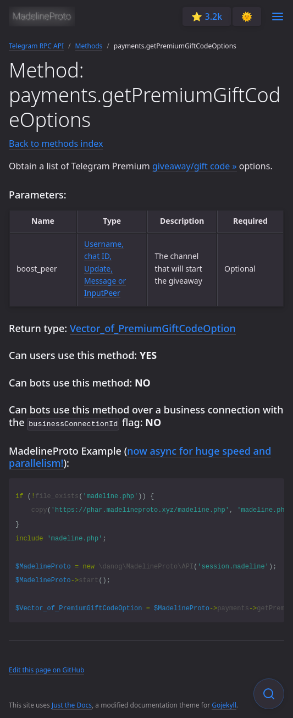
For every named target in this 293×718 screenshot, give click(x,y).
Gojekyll (224, 704)
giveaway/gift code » (194, 166)
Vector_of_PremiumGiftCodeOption (153, 328)
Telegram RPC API (36, 46)
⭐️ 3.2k (206, 16)
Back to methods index (56, 143)
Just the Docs (72, 704)
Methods (89, 46)
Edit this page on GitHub (46, 668)
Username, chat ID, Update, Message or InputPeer (105, 269)
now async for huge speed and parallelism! (140, 456)
